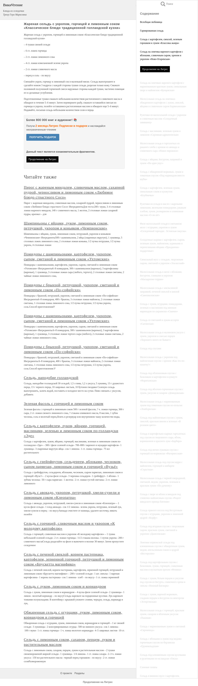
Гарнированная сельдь (152, 30)
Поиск (166, 4)
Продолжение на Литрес (155, 69)
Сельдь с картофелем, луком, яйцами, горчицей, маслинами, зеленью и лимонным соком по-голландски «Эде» (71, 431)
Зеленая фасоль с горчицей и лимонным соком (63, 404)
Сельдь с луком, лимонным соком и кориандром (65, 586)
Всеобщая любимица (151, 22)
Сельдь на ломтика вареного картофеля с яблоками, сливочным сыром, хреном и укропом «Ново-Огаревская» (161, 55)
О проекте (66, 673)
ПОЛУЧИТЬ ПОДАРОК (42, 137)
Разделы (79, 673)
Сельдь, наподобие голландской (51, 378)
